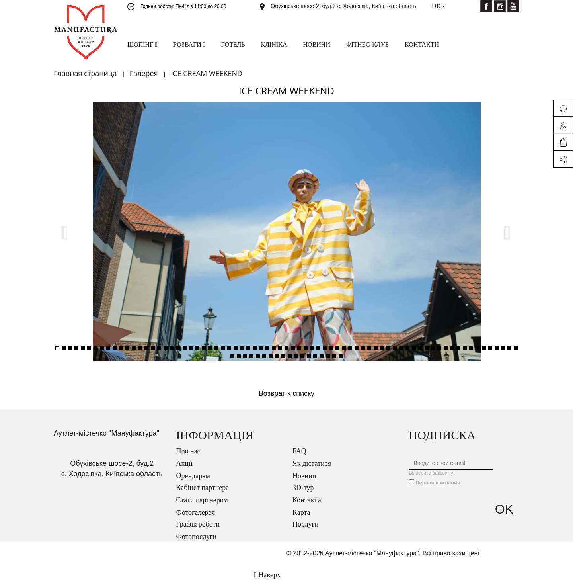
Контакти (306, 500)
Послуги (305, 524)
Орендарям (193, 476)
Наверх (267, 575)
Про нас (188, 451)
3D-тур (303, 488)
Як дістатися (311, 463)
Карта (301, 512)
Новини (304, 476)
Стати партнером (202, 500)
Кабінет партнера (202, 488)
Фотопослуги (196, 537)
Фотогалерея (195, 512)
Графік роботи (198, 524)
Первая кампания (437, 483)
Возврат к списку (286, 393)
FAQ (299, 451)
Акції (184, 463)
